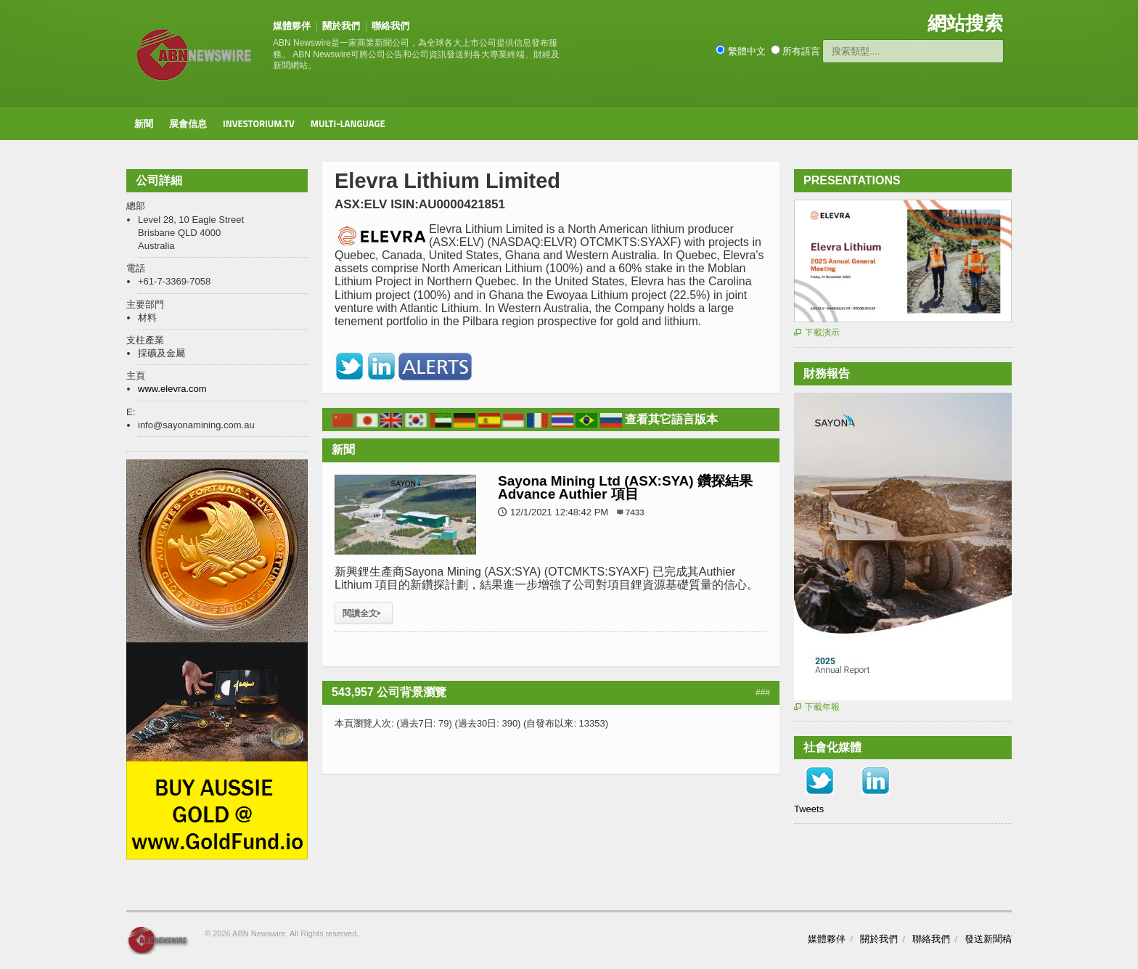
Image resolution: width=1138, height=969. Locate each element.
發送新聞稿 (988, 938)
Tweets (809, 809)
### (763, 692)
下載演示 (817, 332)
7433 (635, 512)
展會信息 (188, 123)
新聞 (143, 123)
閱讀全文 (364, 613)
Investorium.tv (259, 123)
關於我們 (341, 25)
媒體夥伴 (292, 25)
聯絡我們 (390, 25)
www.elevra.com (172, 388)
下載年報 (817, 707)
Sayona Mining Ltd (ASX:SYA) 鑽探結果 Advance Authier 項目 (625, 487)
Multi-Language (348, 123)
